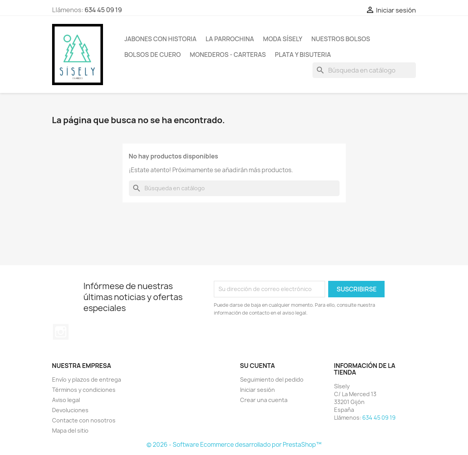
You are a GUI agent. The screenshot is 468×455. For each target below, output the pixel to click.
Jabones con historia (161, 39)
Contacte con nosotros (84, 420)
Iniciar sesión (257, 389)
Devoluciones (70, 410)
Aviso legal (66, 400)
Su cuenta (257, 365)
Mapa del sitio (70, 430)
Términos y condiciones (84, 389)
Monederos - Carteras (228, 54)
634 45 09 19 (103, 9)
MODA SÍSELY (282, 39)
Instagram (61, 332)
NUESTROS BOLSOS (340, 39)
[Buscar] (364, 70)
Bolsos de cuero (153, 54)
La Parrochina (230, 39)
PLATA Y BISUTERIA (303, 54)
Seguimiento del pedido (272, 379)
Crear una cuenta (263, 400)
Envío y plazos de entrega (86, 379)
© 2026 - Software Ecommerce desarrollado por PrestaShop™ (234, 444)
